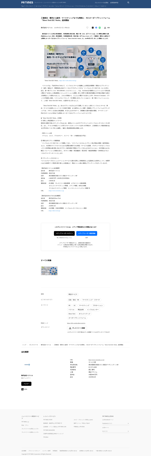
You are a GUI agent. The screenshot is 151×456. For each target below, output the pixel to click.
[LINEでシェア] (99, 27)
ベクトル (71, 309)
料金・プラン (25, 425)
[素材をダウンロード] (105, 27)
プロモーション (98, 305)
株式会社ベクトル (46, 344)
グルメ (97, 6)
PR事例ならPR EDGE (79, 426)
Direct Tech (72, 314)
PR (69, 305)
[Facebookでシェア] (96, 27)
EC (75, 305)
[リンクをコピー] (108, 27)
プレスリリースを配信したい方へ (30, 432)
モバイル (38, 6)
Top (22, 6)
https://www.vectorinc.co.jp (56, 190)
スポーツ (103, 6)
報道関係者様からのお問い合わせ (68, 451)
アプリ (45, 6)
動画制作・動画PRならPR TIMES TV (52, 423)
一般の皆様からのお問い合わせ (104, 451)
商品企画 (81, 309)
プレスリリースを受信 (101, 2)
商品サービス (73, 294)
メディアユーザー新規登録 (86, 233)
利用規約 (55, 451)
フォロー (26, 384)
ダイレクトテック (84, 314)
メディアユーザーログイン (64, 233)
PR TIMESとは (25, 422)
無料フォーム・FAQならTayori (82, 423)
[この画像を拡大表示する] (49, 271)
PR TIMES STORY (47, 420)
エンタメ (51, 6)
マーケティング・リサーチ (91, 300)
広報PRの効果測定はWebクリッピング (53, 433)
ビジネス (90, 6)
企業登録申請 (114, 2)
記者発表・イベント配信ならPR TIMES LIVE (54, 426)
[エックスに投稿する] (92, 27)
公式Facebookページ (107, 420)
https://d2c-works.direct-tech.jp (67, 80)
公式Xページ (105, 427)
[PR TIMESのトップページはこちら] (43, 2)
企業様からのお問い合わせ (86, 451)
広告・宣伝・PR (74, 300)
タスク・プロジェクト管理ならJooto (83, 420)
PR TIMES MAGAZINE (49, 430)
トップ (24, 344)
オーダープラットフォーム (77, 318)
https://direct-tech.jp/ (54, 210)
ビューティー (60, 6)
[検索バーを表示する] (128, 2)
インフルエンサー (93, 309)
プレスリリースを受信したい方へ (30, 429)
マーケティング (84, 305)
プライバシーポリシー (34, 451)
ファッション (70, 6)
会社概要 (24, 451)
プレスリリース (33, 344)
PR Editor (45, 437)
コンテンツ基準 (46, 451)
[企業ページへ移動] (27, 365)
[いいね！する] (87, 27)
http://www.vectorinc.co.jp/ (96, 360)
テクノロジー (30, 6)
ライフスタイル (81, 6)
